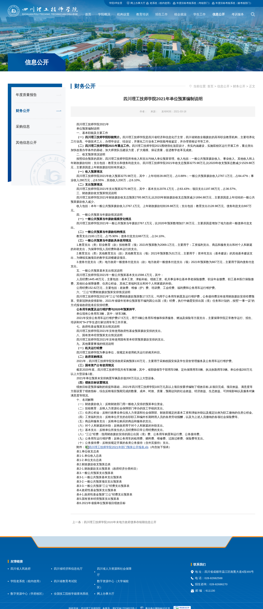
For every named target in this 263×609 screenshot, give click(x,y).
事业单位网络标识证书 (155, 603)
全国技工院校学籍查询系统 (71, 588)
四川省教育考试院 (65, 575)
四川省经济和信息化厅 (68, 562)
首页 (210, 80)
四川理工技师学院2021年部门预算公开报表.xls (118, 441)
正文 (252, 80)
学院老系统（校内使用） (26, 575)
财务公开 (23, 105)
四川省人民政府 (20, 562)
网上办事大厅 (105, 588)
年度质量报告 (26, 89)
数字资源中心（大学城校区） (113, 578)
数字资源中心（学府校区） (27, 588)
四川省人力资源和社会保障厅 (114, 566)
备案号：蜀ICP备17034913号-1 (120, 602)
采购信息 (23, 121)
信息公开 (223, 80)
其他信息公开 (26, 137)
